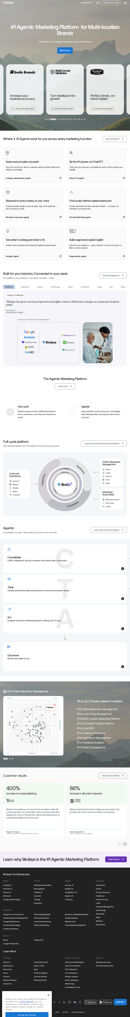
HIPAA (50, 1012)
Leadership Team (41, 962)
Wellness (99, 921)
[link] (33, 808)
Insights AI (69, 889)
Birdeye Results (40, 980)
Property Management (105, 907)
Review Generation (41, 918)
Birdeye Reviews (10, 980)
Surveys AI (69, 885)
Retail (98, 917)
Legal (98, 903)
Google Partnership (11, 944)
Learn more (66, 385)
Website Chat (70, 922)
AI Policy (65, 1012)
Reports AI (69, 896)
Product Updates (40, 973)
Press (5, 973)
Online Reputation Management (15, 918)
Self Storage (101, 910)
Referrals (7, 896)
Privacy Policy (24, 1012)
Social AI (37, 896)
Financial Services (103, 892)
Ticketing (68, 900)
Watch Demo (65, 50)
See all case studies (114, 775)
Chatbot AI (38, 892)
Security (34, 1012)
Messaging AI (39, 889)
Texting (37, 900)
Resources (7, 969)
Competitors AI (71, 892)
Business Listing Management (76, 914)
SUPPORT (120, 1002)
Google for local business (13, 914)
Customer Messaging (11, 925)
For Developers (71, 973)
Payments (38, 903)
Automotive (100, 885)
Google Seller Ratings (11, 900)
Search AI (7, 892)
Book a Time (39, 966)
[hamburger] (125, 2)
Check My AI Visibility (111, 3)
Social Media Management (75, 925)
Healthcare (100, 896)
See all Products (116, 138)
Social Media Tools (72, 987)
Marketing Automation (42, 885)
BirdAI (5, 940)
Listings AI (7, 885)
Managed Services (103, 962)
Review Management (42, 914)
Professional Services (104, 966)
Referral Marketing (41, 925)
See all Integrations (115, 275)
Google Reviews (71, 918)
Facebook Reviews (10, 929)
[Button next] (125, 844)
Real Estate (100, 914)
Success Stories (40, 977)
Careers (6, 977)
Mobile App (69, 984)
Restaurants (100, 925)
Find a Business (71, 969)
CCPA (57, 1012)
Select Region (12, 1002)
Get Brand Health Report (74, 962)
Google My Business (11, 922)
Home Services (102, 900)
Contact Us (7, 984)
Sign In (98, 3)
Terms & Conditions (9, 1012)
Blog (36, 969)
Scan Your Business (73, 966)
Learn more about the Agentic (110, 529)
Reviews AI (7, 889)
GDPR (42, 1012)
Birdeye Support (71, 977)
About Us (6, 962)
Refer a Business (71, 980)
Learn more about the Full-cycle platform (105, 443)
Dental (98, 889)
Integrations (38, 940)
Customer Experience (42, 922)
